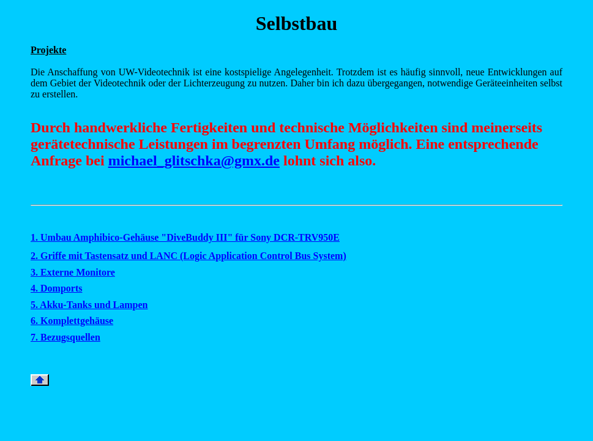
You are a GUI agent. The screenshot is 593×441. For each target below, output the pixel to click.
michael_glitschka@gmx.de (194, 160)
